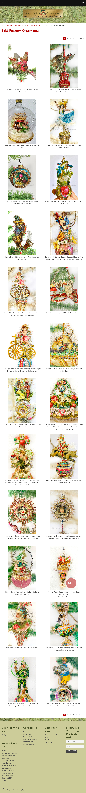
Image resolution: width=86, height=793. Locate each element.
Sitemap (4, 780)
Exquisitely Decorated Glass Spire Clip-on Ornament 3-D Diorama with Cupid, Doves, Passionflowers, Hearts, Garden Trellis (22, 482)
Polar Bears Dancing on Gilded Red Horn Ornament (64, 313)
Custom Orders (28, 737)
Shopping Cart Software (13, 790)
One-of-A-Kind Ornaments (16, 25)
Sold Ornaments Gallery (35, 25)
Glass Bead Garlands (30, 739)
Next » (81, 38)
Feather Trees (28, 742)
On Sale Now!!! (28, 744)
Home (3, 25)
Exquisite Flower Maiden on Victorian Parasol (22, 648)
